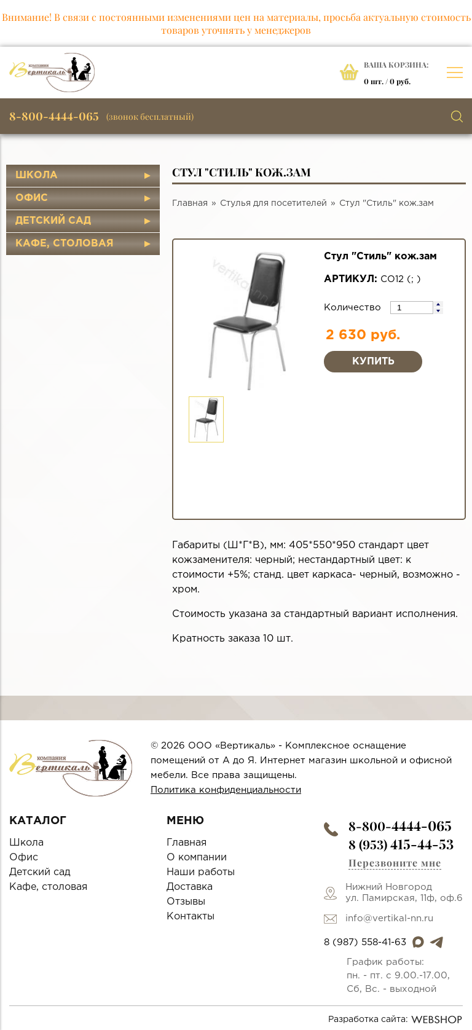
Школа (36, 175)
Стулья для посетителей (273, 203)
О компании (197, 857)
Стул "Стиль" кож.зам (386, 203)
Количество (354, 308)
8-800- (400, 825)
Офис (31, 198)
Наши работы (201, 872)
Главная (190, 203)
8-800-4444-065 (54, 116)
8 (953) (401, 844)
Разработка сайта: (395, 1019)
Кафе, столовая (64, 243)
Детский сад (53, 221)
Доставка (190, 887)
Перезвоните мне (394, 862)
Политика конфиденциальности (226, 790)
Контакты (190, 916)
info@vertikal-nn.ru (389, 918)
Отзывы (186, 901)
